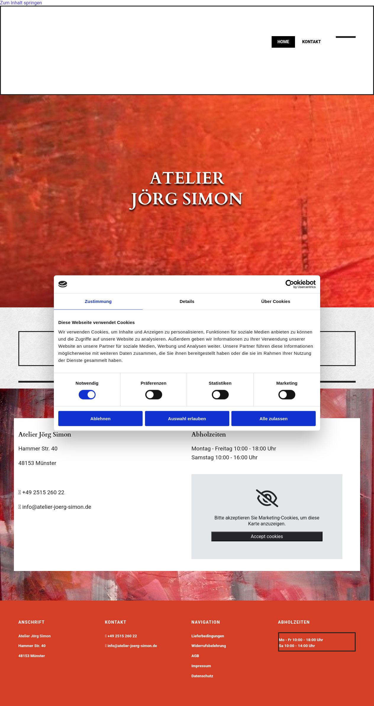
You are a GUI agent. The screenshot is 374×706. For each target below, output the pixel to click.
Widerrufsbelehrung (208, 646)
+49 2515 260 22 (122, 636)
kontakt (311, 41)
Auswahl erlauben (187, 418)
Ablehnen (100, 418)
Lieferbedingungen (207, 636)
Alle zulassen (273, 418)
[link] (267, 498)
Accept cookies (267, 536)
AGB (195, 656)
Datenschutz (202, 676)
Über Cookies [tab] (275, 301)
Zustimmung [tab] (98, 301)
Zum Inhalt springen (21, 3)
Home (283, 41)
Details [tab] (187, 301)
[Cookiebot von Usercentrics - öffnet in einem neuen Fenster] (290, 284)
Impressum (201, 666)
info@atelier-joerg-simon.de (132, 646)
